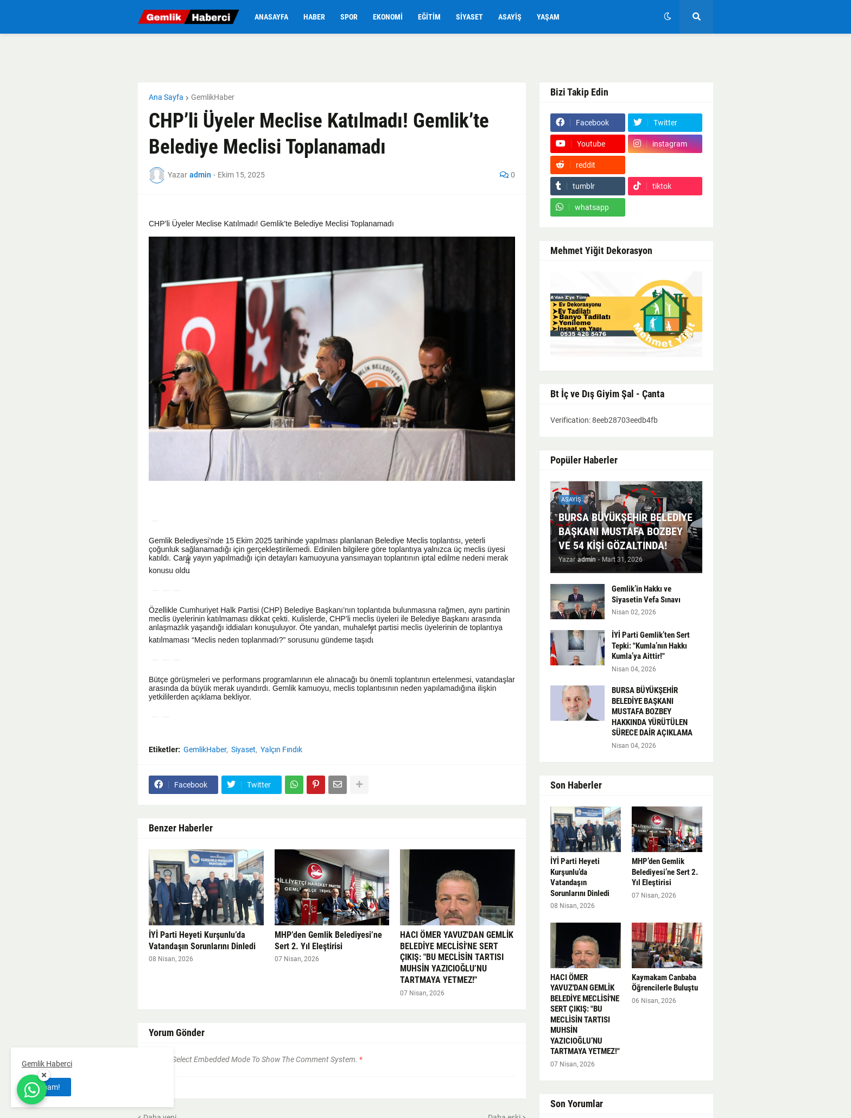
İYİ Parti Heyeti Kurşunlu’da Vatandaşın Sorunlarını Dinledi (202, 940)
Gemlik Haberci (47, 1063)
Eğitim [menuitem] (429, 16)
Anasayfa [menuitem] (271, 16)
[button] (667, 17)
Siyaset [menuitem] (469, 16)
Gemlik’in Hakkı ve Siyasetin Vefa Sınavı (646, 594)
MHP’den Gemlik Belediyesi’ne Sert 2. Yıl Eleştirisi (328, 940)
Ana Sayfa (166, 97)
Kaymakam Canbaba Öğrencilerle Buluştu (665, 983)
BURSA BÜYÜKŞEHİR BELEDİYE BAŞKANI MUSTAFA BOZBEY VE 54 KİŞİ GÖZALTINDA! (625, 531)
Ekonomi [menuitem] (388, 16)
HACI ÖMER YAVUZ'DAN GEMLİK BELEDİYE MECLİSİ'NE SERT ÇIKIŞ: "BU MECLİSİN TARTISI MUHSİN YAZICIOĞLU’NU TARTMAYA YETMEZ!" (456, 957)
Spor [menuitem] (349, 16)
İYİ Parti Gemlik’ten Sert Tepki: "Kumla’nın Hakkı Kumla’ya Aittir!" (651, 645)
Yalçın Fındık (281, 749)
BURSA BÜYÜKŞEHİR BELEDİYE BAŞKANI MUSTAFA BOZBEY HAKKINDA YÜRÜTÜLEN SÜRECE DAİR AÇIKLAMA (652, 711)
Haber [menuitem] (314, 16)
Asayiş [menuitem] (510, 16)
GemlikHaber (212, 97)
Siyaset (243, 749)
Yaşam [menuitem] (548, 16)
